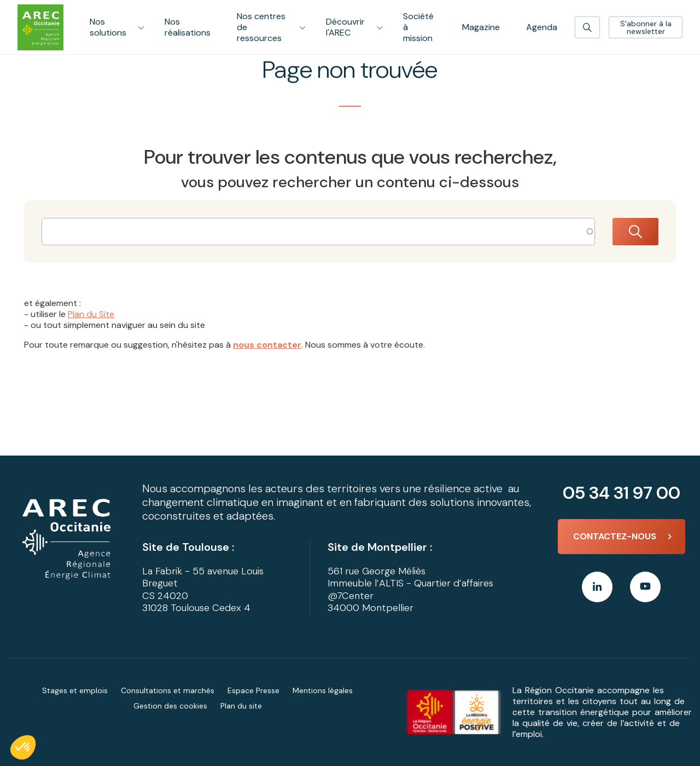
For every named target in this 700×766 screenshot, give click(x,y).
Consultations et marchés (167, 690)
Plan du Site (91, 314)
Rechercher (635, 231)
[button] (23, 747)
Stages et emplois (75, 690)
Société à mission (418, 27)
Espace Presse (253, 690)
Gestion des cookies (170, 706)
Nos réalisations (188, 27)
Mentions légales (323, 690)
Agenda (541, 27)
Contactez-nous (614, 536)
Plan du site (241, 706)
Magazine (481, 27)
